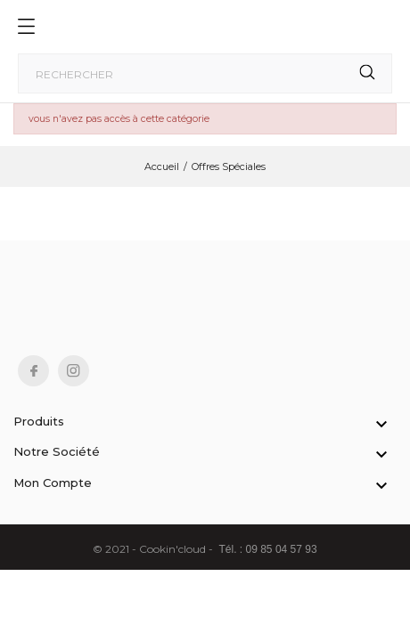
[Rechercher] (205, 73)
